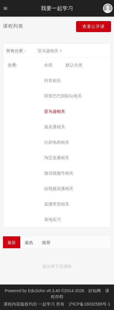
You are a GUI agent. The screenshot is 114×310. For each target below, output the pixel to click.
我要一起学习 (57, 8)
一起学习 (47, 304)
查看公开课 (93, 26)
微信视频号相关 (58, 173)
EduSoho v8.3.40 (44, 290)
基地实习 (52, 219)
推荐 (46, 242)
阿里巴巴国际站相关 (63, 96)
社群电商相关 (56, 142)
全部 (48, 65)
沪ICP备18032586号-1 (89, 304)
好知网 (94, 290)
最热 (29, 242)
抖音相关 (52, 80)
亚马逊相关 (50, 50)
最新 (11, 242)
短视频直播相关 (58, 188)
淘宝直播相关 (56, 157)
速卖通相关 (54, 126)
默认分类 (74, 65)
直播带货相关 (56, 204)
